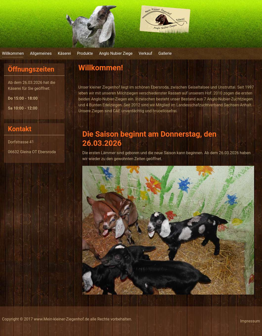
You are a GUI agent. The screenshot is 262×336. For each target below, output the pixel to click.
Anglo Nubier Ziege (116, 53)
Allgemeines (41, 53)
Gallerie (165, 53)
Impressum (250, 321)
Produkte (85, 53)
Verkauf (145, 53)
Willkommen (13, 53)
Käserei (64, 53)
